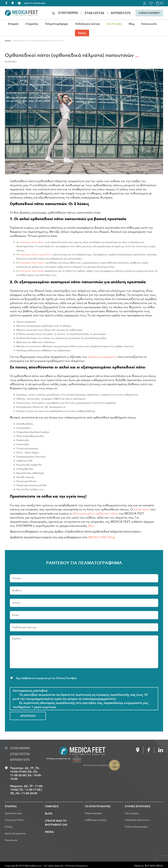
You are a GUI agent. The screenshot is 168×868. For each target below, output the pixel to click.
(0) (159, 3)
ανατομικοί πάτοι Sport (32, 262)
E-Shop (8, 826)
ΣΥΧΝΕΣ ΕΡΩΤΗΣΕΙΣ (137, 806)
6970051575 (121, 13)
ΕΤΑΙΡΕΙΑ (11, 806)
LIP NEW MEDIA (154, 865)
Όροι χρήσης (132, 813)
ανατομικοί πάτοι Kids (31, 271)
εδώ (91, 526)
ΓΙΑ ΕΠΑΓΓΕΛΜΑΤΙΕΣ (98, 806)
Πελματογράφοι (93, 813)
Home (7, 40)
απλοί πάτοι (142, 509)
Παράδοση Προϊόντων (137, 820)
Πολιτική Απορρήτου (77, 865)
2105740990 (68, 13)
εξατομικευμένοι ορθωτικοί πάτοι (95, 514)
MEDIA (49, 832)
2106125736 (94, 13)
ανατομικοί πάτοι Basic (32, 242)
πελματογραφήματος (102, 357)
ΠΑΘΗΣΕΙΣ (52, 806)
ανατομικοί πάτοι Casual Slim (35, 254)
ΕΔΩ (43, 3)
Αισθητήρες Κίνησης (95, 820)
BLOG (48, 813)
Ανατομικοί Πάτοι (14, 820)
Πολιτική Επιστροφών (136, 826)
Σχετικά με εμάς (13, 813)
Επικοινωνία (11, 840)
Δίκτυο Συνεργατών (15, 833)
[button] (96, 32)
